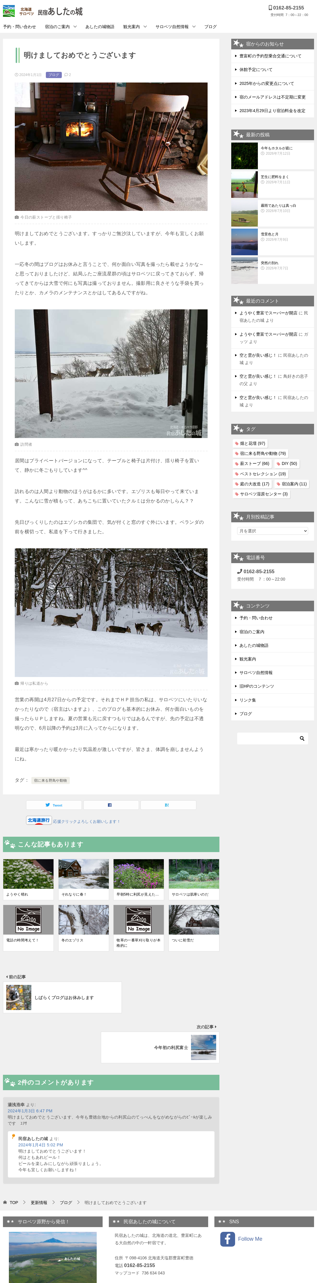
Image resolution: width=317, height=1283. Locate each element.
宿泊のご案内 (57, 26)
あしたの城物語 (99, 26)
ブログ (210, 26)
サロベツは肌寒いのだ (190, 894)
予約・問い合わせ (19, 26)
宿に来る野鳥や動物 (50, 780)
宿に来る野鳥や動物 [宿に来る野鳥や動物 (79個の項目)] (263, 453)
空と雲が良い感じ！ (258, 355)
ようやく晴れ (17, 894)
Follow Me (241, 1189)
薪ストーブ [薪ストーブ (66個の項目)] (254, 463)
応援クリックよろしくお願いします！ (86, 821)
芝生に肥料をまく (286, 180)
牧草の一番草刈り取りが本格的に (139, 943)
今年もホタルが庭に (286, 151)
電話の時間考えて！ (22, 940)
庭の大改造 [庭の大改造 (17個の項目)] (254, 483)
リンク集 (248, 700)
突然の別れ (286, 266)
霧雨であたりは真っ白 (286, 208)
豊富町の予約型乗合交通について (271, 56)
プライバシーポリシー (135, 1238)
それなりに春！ (74, 894)
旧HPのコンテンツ (257, 686)
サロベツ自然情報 (172, 26)
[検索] (272, 738)
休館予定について (256, 69)
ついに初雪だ (183, 940)
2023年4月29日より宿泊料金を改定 (272, 110)
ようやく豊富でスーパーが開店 (268, 313)
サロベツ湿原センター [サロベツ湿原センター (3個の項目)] (264, 494)
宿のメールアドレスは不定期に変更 (273, 97)
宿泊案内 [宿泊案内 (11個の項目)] (294, 483)
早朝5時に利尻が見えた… (138, 894)
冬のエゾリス (72, 940)
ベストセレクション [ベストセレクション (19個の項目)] (263, 473)
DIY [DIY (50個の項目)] (289, 463)
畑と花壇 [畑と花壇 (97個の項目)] (252, 443)
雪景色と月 (286, 237)
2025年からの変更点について (267, 83)
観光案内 (131, 26)
